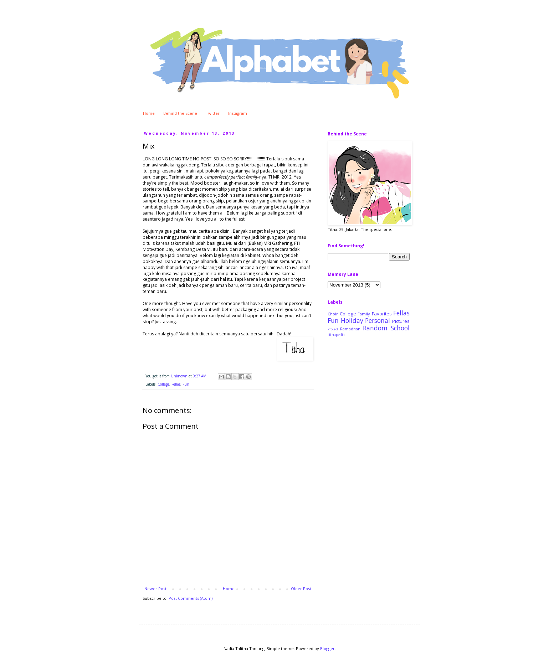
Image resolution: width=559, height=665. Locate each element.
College (163, 384)
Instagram (237, 113)
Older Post (301, 588)
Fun (186, 384)
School (400, 328)
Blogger (327, 648)
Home (149, 113)
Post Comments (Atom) (190, 598)
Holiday (352, 320)
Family (364, 313)
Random (375, 328)
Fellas (175, 384)
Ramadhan (350, 328)
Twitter (213, 113)
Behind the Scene (180, 113)
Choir (333, 313)
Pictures (401, 321)
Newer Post (155, 588)
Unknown (180, 375)
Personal (377, 320)
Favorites (382, 313)
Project (333, 329)
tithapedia (336, 334)
